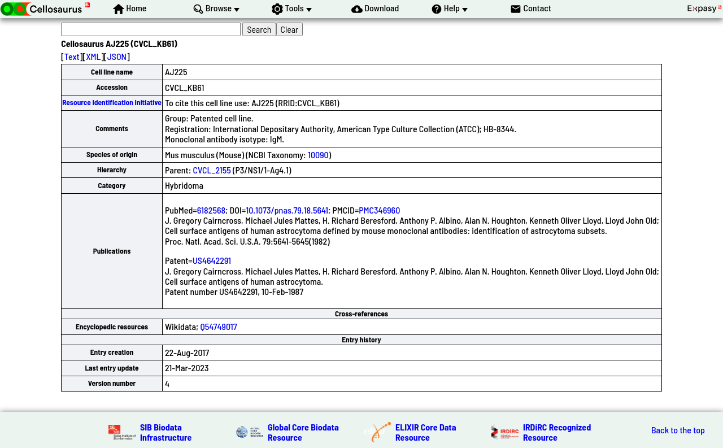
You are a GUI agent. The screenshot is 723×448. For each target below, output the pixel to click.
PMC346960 (379, 210)
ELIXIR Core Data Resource (425, 431)
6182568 (211, 210)
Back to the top (678, 430)
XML (93, 56)
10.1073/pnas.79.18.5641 (287, 210)
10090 (318, 154)
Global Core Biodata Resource (303, 431)
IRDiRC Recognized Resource (557, 431)
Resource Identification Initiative (112, 102)
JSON (117, 56)
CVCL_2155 (212, 169)
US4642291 (212, 260)
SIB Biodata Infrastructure (165, 431)
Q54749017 (218, 326)
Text (72, 56)
